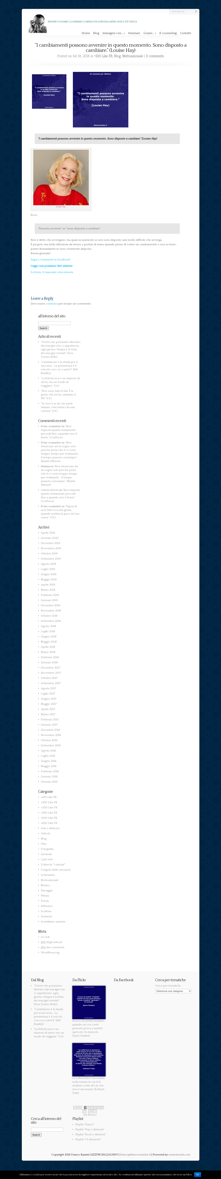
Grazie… (150, 33)
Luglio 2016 (48, 755)
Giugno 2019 (48, 574)
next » (92, 1111)
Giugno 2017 (48, 698)
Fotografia (47, 849)
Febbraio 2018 (50, 657)
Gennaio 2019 (49, 600)
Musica (45, 885)
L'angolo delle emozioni (56, 869)
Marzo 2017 (48, 714)
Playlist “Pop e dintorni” (89, 1129)
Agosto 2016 (48, 750)
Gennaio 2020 (50, 538)
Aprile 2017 (48, 709)
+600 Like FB (49, 823)
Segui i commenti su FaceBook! (50, 259)
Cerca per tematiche (168, 985)
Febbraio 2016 (50, 771)
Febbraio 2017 (50, 719)
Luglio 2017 (48, 693)
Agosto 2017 (48, 688)
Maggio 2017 (49, 704)
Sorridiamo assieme (53, 921)
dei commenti (52, 947)
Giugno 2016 (48, 761)
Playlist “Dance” (84, 1124)
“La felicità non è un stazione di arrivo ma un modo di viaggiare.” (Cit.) (60, 382)
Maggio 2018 (49, 641)
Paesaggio (47, 890)
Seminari (134, 33)
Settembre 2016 (51, 745)
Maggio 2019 (49, 579)
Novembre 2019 (51, 548)
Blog (96, 33)
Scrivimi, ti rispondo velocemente (52, 272)
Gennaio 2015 (49, 781)
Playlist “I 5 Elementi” (88, 1139)
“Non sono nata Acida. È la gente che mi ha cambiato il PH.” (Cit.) (58, 394)
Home (86, 33)
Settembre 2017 (51, 683)
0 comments (155, 56)
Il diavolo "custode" (53, 864)
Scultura (46, 911)
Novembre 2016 (51, 735)
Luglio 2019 (48, 569)
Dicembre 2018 (50, 605)
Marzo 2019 (48, 589)
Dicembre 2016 (50, 729)
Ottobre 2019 (49, 553)
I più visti (47, 859)
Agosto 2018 (48, 626)
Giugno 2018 (48, 636)
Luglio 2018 (48, 631)
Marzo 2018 (48, 652)
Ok (197, 1174)
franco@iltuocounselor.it (135, 1154)
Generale (46, 854)
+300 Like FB (49, 807)
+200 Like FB (49, 802)
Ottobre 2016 (49, 740)
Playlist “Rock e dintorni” (90, 1134)
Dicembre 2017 (50, 667)
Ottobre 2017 (49, 678)
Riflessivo (47, 906)
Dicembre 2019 (50, 543)
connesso (52, 303)
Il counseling (168, 33)
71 (84, 1111)
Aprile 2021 (48, 532)
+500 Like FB (49, 817)
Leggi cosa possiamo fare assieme (51, 265)
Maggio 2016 (49, 766)
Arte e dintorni (50, 828)
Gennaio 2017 (49, 724)
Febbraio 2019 (50, 595)
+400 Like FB (49, 812)
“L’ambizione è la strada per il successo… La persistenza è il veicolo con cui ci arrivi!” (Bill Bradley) (48, 1017)
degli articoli (51, 942)
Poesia (45, 900)
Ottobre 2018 (49, 615)
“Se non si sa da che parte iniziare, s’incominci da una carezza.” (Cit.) (58, 407)
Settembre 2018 (51, 621)
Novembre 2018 (51, 610)
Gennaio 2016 (49, 776)
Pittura (45, 895)
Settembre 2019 (51, 558)
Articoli (45, 833)
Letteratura (48, 875)
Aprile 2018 (48, 646)
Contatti (185, 33)
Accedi (45, 937)
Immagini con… (114, 33)
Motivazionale (132, 56)
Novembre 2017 (51, 672)
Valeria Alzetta (49, 490)
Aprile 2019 (48, 584)
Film (43, 843)
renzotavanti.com (179, 1154)
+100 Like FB (103, 56)
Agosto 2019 (48, 564)
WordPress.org (50, 952)
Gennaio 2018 (49, 662)
